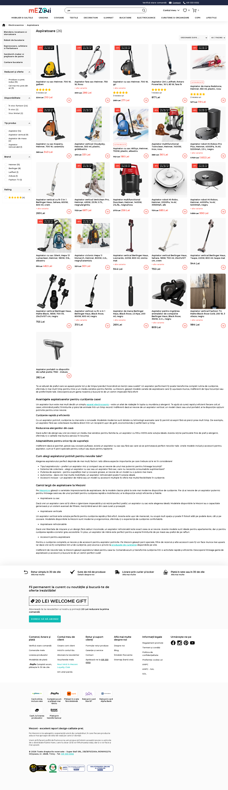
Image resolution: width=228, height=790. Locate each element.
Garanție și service (94, 650)
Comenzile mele (37, 650)
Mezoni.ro (44, 490)
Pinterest (186, 643)
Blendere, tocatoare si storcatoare (15, 33)
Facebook (173, 643)
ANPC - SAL (148, 669)
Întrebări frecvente (123, 655)
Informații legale (152, 637)
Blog (116, 650)
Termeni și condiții (151, 647)
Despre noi (119, 645)
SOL (144, 674)
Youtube (192, 643)
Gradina (43, 17)
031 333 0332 (192, 3)
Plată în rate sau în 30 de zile (188, 572)
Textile (74, 17)
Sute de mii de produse (92, 572)
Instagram (179, 643)
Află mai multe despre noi (122, 638)
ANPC (145, 664)
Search (143, 10)
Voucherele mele (65, 659)
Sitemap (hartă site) (123, 659)
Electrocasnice (146, 17)
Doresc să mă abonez (45, 619)
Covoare (59, 17)
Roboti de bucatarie (14, 41)
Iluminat (109, 17)
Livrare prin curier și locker (138, 572)
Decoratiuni (91, 17)
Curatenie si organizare (175, 17)
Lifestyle (211, 17)
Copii (197, 17)
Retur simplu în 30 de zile (46, 572)
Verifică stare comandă (154, 3)
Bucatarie (125, 17)
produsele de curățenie (124, 545)
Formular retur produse (97, 645)
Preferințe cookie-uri (152, 660)
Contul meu (169, 10)
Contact (177, 3)
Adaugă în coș (69, 100)
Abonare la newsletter (68, 655)
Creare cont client (66, 645)
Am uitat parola (64, 672)
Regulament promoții (152, 643)
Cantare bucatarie (13, 65)
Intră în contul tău (65, 650)
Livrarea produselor (38, 655)
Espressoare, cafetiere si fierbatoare (16, 48)
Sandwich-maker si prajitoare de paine (14, 57)
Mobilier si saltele (22, 17)
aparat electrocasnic (98, 404)
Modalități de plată (38, 659)
